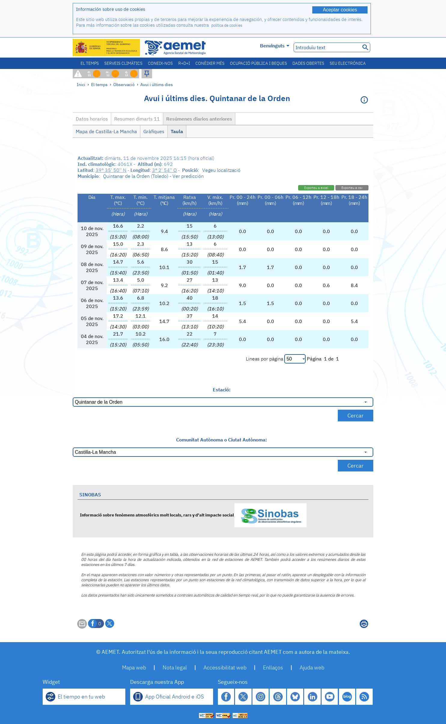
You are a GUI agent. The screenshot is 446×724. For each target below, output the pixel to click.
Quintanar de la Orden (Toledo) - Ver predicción (153, 176)
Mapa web (134, 667)
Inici (81, 84)
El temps (90, 63)
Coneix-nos (160, 63)
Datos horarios (92, 119)
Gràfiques (153, 131)
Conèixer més (210, 63)
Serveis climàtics (123, 63)
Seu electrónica (348, 63)
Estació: (222, 390)
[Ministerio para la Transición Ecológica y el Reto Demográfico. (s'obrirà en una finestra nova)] (107, 47)
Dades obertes (308, 63)
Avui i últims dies (156, 84)
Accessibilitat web (224, 667)
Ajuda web (312, 667)
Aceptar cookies (340, 9)
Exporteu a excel (316, 188)
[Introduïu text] (326, 47)
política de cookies (226, 25)
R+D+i (184, 63)
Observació (124, 84)
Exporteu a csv (351, 188)
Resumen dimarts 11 (137, 119)
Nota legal (175, 667)
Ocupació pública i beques (258, 63)
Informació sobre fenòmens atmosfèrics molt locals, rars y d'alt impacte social (193, 515)
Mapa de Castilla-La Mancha (106, 131)
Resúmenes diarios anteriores (199, 119)
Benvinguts (274, 46)
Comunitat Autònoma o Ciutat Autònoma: (221, 440)
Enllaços (273, 667)
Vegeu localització (221, 170)
